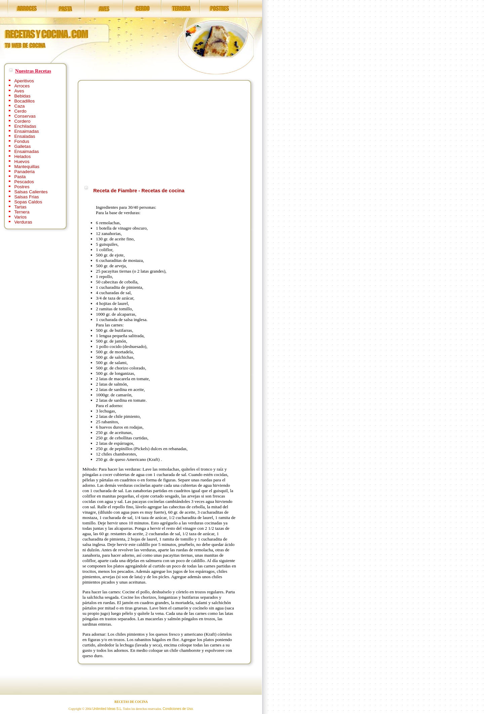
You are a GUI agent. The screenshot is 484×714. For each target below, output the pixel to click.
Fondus (21, 141)
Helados (22, 156)
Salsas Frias (26, 196)
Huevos (21, 161)
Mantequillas (26, 166)
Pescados (24, 181)
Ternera (21, 211)
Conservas (25, 116)
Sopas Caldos (28, 201)
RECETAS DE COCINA (131, 702)
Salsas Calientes (30, 191)
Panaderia (24, 171)
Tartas (20, 206)
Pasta (20, 176)
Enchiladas (25, 126)
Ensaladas (24, 136)
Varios (20, 217)
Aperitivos (24, 80)
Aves (19, 90)
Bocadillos (24, 101)
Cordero (22, 121)
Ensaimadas (26, 131)
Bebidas (22, 95)
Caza (19, 106)
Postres (21, 186)
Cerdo (20, 111)
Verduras (23, 222)
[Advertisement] (138, 132)
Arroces (22, 85)
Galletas (22, 146)
